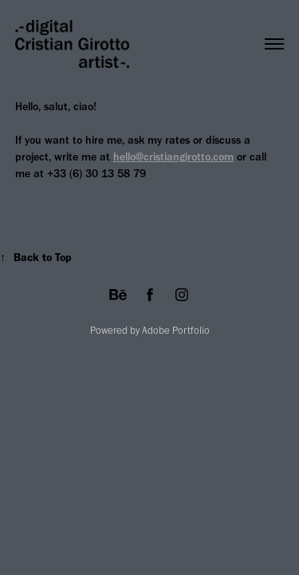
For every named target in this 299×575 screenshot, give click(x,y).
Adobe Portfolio (176, 330)
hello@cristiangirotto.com (173, 157)
